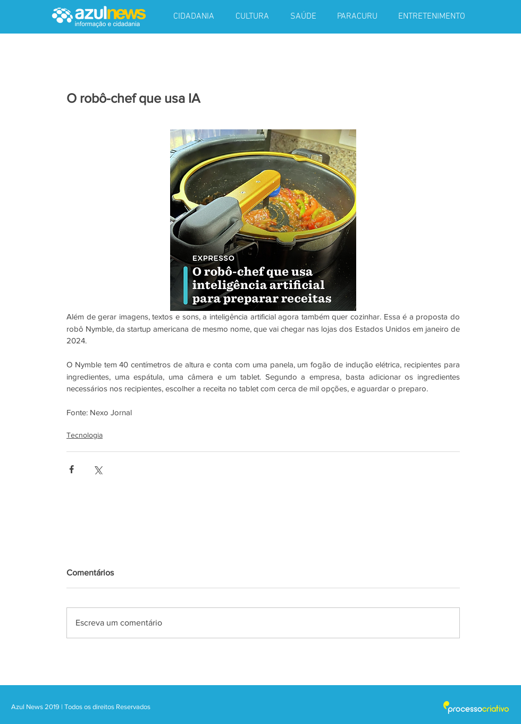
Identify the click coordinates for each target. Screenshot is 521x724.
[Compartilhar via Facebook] (71, 469)
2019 (53, 707)
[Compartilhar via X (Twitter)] (98, 469)
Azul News (27, 707)
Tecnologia (84, 435)
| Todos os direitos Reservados (105, 707)
